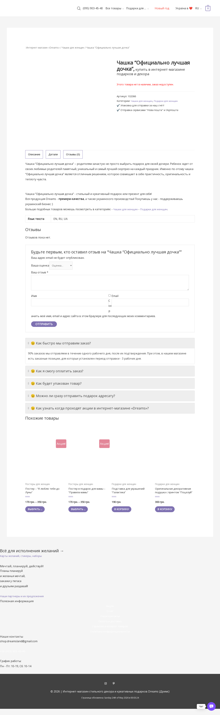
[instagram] (108, 689)
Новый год (162, 8)
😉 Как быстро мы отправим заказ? (59, 344)
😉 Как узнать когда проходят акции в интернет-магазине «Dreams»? (88, 409)
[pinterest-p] (114, 689)
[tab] (34, 154)
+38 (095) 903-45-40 (12, 657)
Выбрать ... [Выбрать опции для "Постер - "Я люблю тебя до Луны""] (37, 511)
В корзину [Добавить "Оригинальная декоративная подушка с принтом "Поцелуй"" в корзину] (167, 515)
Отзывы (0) (75, 154)
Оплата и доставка (110, 627)
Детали (54, 154)
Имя (34, 297)
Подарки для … (136, 8)
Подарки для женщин (169, 101)
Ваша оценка (40, 266)
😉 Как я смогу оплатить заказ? (55, 372)
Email (115, 297)
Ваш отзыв (39, 273)
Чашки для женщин (75, 47)
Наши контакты (110, 622)
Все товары (113, 8)
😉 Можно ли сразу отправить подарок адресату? (71, 396)
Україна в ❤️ (183, 8)
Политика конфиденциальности (110, 637)
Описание (34, 154)
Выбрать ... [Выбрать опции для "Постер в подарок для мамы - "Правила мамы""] (80, 511)
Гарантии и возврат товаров (110, 632)
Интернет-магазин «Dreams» (43, 47)
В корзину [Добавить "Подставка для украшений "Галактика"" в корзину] (124, 511)
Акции (110, 612)
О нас (110, 617)
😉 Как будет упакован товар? (54, 384)
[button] (23, 562)
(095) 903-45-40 (93, 8)
